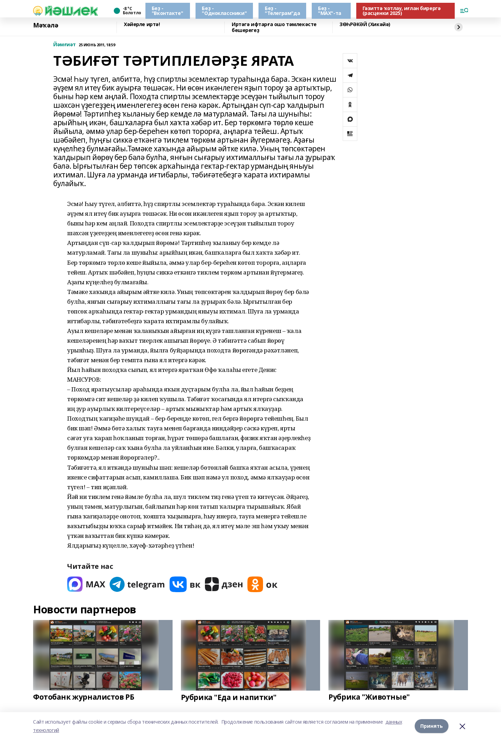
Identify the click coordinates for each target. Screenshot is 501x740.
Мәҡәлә (45, 25)
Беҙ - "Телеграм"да (282, 10)
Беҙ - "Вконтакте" (167, 10)
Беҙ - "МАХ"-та (329, 10)
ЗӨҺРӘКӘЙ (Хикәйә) (365, 24)
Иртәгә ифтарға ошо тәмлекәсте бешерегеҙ (274, 27)
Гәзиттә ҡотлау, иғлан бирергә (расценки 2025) (402, 10)
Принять (431, 726)
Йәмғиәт (64, 45)
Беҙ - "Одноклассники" (224, 10)
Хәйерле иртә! (142, 24)
